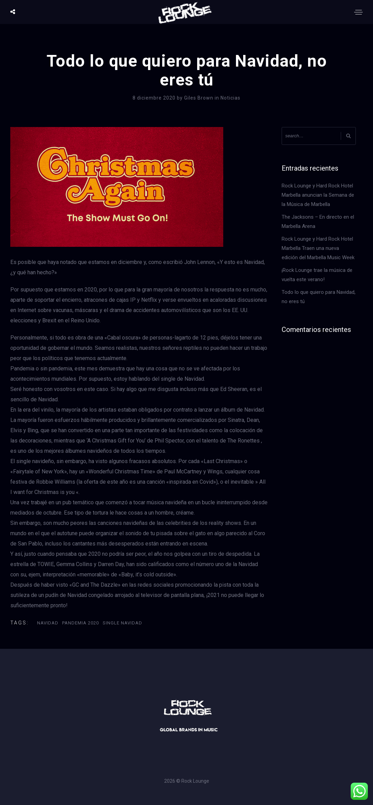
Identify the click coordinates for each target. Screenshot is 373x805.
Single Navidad (122, 622)
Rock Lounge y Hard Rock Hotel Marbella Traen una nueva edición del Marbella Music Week (318, 248)
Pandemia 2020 (80, 622)
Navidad (47, 622)
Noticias (230, 98)
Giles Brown (199, 98)
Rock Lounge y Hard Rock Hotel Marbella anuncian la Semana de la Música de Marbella (318, 195)
